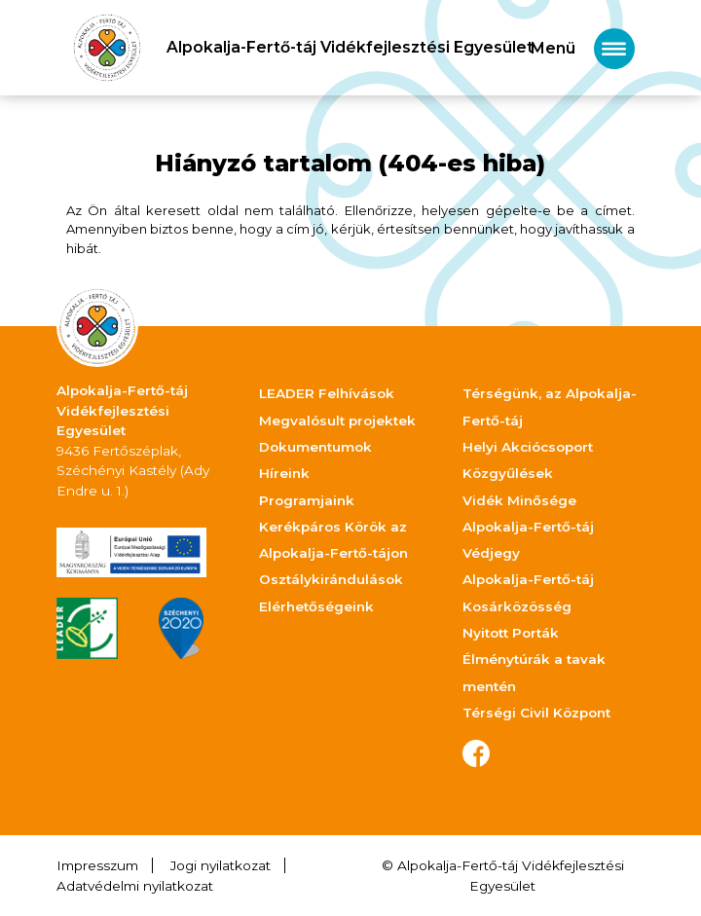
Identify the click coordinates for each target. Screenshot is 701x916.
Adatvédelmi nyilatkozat (134, 886)
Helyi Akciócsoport (527, 447)
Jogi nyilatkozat (220, 865)
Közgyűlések (507, 473)
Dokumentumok (315, 447)
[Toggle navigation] (583, 47)
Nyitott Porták (510, 633)
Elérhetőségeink (316, 606)
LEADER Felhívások (326, 393)
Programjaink (306, 500)
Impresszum (97, 865)
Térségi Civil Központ (536, 712)
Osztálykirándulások (331, 579)
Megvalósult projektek (337, 420)
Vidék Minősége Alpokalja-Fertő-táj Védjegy (528, 527)
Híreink (284, 473)
